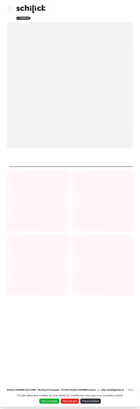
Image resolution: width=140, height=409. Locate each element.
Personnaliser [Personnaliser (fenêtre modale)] (90, 401)
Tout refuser (70, 401)
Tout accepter (49, 401)
